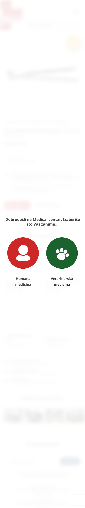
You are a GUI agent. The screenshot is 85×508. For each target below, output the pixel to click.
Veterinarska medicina (62, 262)
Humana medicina (23, 262)
